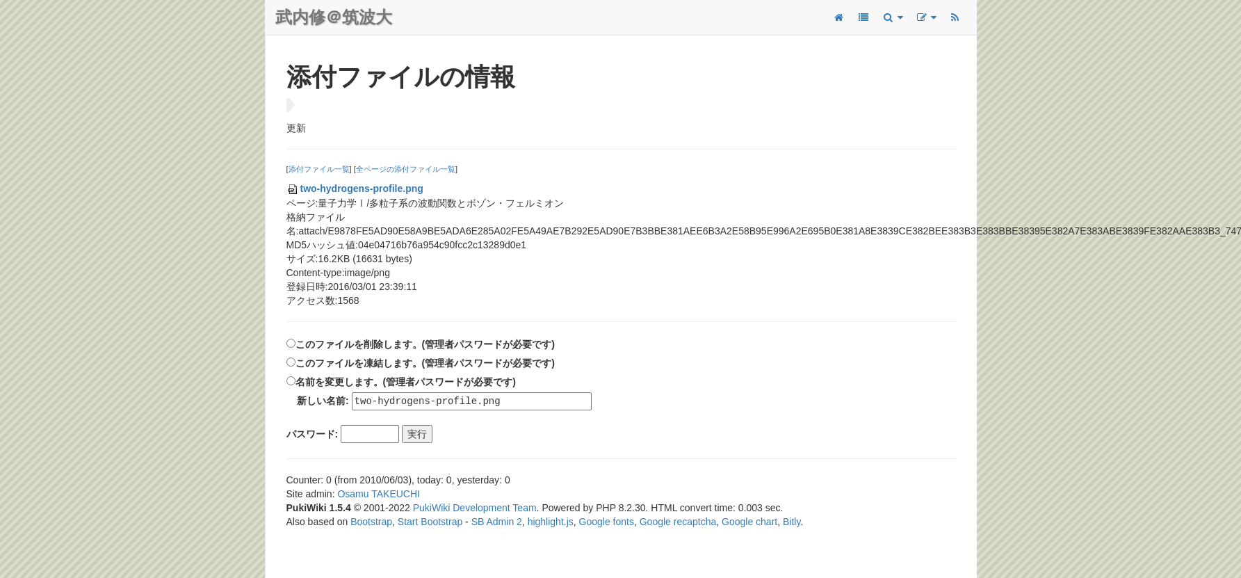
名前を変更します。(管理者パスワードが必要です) (405, 381)
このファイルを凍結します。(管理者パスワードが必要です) (425, 363)
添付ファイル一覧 (319, 169)
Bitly (791, 522)
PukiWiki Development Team (475, 508)
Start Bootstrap (430, 522)
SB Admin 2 (496, 522)
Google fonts (606, 522)
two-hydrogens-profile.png (354, 188)
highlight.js (551, 522)
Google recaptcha (678, 522)
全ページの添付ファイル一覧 (405, 169)
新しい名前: (323, 401)
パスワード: (312, 434)
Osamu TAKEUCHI (378, 494)
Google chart (749, 522)
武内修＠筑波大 (333, 17)
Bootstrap (371, 522)
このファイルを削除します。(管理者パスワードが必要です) (425, 344)
